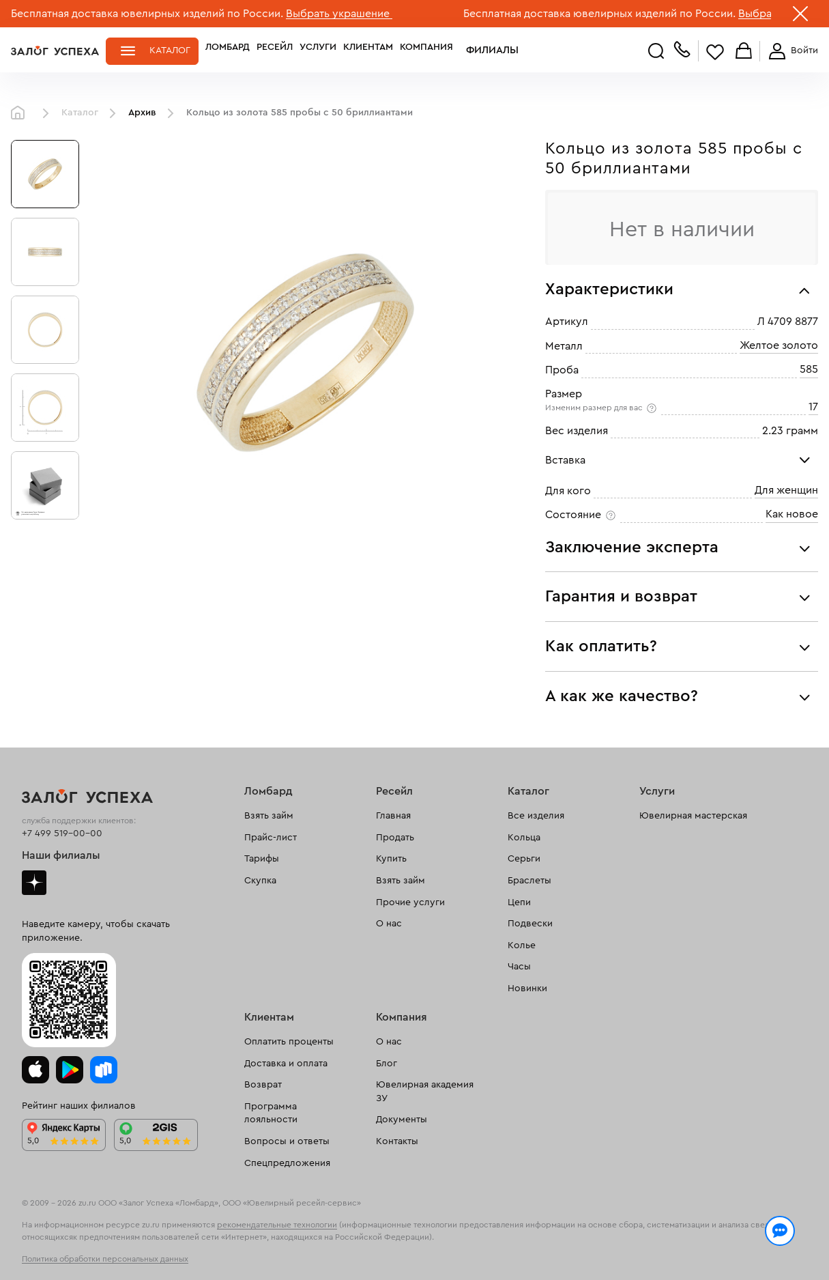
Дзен (34, 882)
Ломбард (227, 50)
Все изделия (536, 816)
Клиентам (368, 50)
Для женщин (786, 490)
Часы (519, 966)
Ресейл (275, 50)
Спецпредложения (287, 1163)
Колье (522, 945)
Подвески (530, 923)
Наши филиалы (61, 855)
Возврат (263, 1085)
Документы (401, 1119)
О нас (389, 923)
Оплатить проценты (289, 1042)
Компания (426, 50)
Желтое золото (779, 345)
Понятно (772, 1247)
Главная (21, 113)
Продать (395, 837)
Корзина (743, 51)
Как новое (792, 514)
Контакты (397, 1141)
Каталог (169, 50)
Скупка (260, 880)
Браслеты (529, 880)
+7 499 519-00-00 (62, 833)
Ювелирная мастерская (693, 816)
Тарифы (261, 859)
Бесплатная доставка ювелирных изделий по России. (147, 13)
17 (813, 406)
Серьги (524, 859)
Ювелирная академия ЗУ (425, 1091)
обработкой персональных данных (106, 1255)
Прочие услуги (410, 902)
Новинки (527, 988)
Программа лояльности (270, 1113)
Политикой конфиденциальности (616, 1240)
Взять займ (268, 816)
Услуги (318, 50)
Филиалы (484, 50)
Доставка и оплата (286, 1063)
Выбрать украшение (339, 13)
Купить (391, 859)
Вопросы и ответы (287, 1141)
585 (809, 369)
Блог (386, 1063)
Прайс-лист (270, 837)
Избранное (715, 51)
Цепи (519, 902)
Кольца (524, 837)
